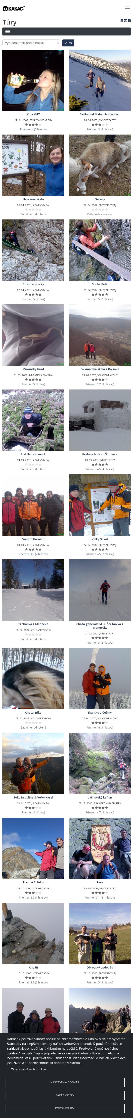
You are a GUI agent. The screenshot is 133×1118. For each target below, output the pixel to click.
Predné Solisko (33, 882)
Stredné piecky (33, 284)
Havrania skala (33, 199)
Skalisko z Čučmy (100, 712)
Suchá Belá (100, 284)
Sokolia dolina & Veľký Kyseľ (33, 797)
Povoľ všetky (64, 1108)
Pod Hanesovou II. (33, 454)
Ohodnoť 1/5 (26, 124)
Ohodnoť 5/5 (40, 124)
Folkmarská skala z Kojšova (100, 369)
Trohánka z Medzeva (33, 624)
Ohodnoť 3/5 (33, 124)
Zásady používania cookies (28, 1069)
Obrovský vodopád (100, 967)
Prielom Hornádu (33, 539)
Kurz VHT (33, 114)
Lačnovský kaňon (100, 797)
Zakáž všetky (64, 1095)
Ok (71, 43)
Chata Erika (33, 712)
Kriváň (33, 967)
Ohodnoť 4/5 (36, 124)
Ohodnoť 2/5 (30, 124)
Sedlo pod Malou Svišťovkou (100, 114)
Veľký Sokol (100, 539)
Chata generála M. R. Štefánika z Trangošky (99, 625)
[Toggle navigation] (127, 7)
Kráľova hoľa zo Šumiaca (99, 454)
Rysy (100, 882)
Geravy (100, 199)
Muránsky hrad (33, 369)
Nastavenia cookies (64, 1082)
